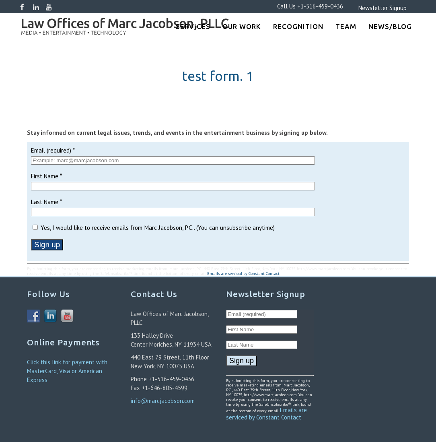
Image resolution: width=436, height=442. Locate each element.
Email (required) (53, 150)
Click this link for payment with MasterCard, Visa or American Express (67, 371)
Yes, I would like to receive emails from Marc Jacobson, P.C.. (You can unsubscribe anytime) (157, 227)
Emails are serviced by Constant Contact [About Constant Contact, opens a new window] (243, 273)
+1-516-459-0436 (320, 6)
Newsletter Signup (370, 8)
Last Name (46, 202)
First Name (46, 176)
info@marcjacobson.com (163, 401)
